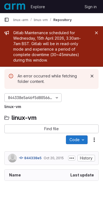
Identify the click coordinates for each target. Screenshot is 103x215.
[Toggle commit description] (71, 158)
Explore (38, 6)
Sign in (91, 6)
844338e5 (30, 158)
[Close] (96, 33)
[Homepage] (14, 6)
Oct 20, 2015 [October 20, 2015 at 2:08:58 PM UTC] (54, 158)
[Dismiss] (92, 76)
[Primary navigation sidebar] (6, 19)
